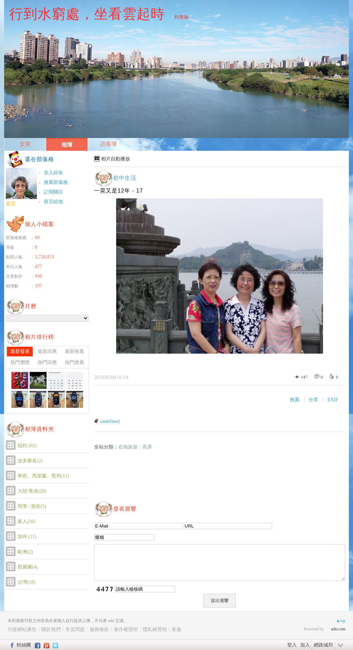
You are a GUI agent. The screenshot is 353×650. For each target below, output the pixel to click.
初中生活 (125, 178)
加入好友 (53, 172)
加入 (305, 645)
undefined (110, 421)
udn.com (338, 629)
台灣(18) (26, 582)
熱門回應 (47, 362)
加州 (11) (27, 536)
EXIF (332, 399)
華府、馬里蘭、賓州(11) (43, 476)
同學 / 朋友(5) (32, 506)
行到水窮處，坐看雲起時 (87, 13)
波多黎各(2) (30, 460)
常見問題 (75, 629)
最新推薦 (74, 351)
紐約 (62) (27, 445)
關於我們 (51, 629)
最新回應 (47, 351)
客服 (176, 629)
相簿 (66, 145)
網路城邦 (323, 645)
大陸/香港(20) (32, 491)
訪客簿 (108, 144)
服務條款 (99, 629)
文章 (25, 144)
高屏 (147, 447)
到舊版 (181, 17)
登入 (292, 645)
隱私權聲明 (155, 629)
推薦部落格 (56, 182)
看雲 (11, 203)
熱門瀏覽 (20, 362)
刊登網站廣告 (22, 629)
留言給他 (53, 201)
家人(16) (26, 521)
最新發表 (20, 351)
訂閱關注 (53, 192)
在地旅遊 (128, 447)
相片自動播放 (115, 158)
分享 (313, 399)
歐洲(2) (25, 551)
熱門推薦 (74, 362)
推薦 (295, 399)
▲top (340, 620)
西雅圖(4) (28, 567)
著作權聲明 (126, 629)
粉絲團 (24, 645)
